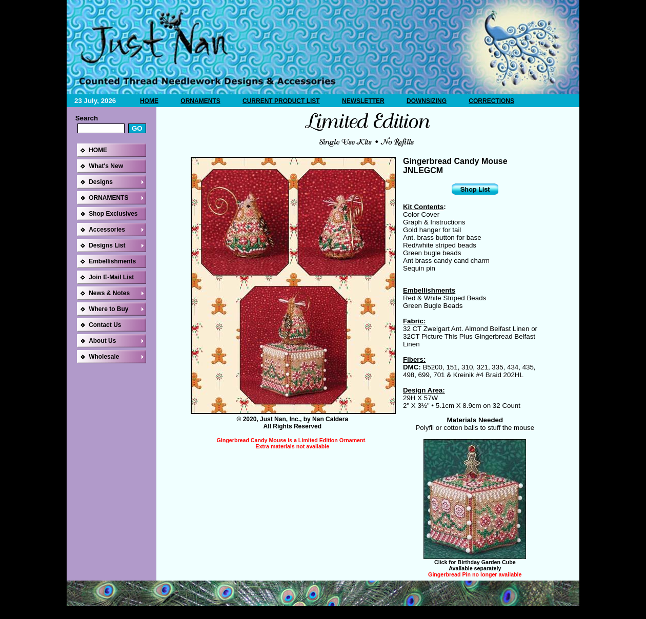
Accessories (107, 229)
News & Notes (109, 293)
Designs (101, 181)
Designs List (107, 245)
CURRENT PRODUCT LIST (281, 101)
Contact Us (105, 324)
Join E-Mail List (111, 277)
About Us (102, 340)
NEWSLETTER (363, 101)
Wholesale (104, 356)
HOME (149, 101)
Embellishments (112, 261)
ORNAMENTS (200, 101)
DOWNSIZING (427, 101)
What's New (106, 166)
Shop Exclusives (113, 213)
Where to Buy (108, 309)
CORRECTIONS (491, 101)
